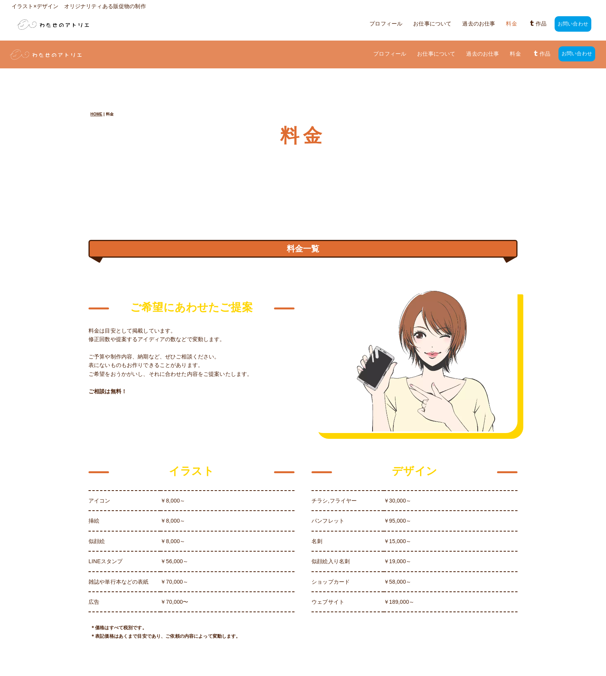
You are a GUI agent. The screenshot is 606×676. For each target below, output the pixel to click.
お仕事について (432, 24)
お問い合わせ (573, 24)
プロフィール (385, 24)
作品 (537, 24)
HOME (96, 86)
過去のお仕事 (478, 24)
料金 (511, 24)
